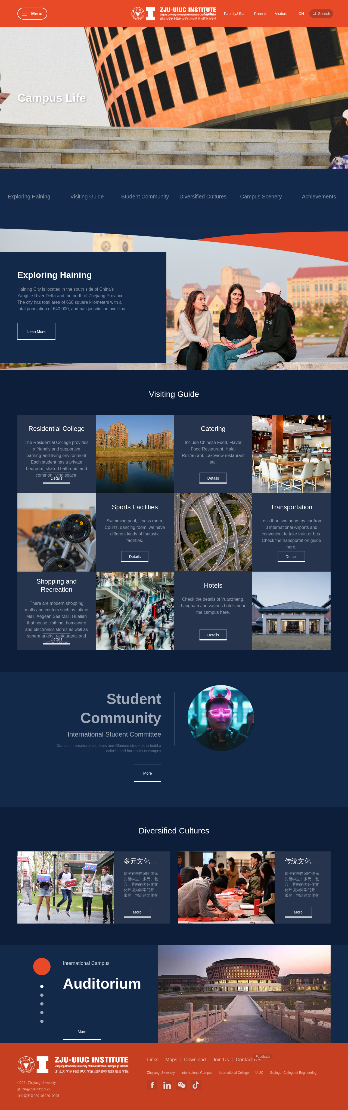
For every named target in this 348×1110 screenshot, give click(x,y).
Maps (171, 1059)
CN (301, 13)
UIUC (259, 1073)
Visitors (281, 13)
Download (195, 1059)
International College (234, 1073)
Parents (260, 13)
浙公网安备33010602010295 (38, 1096)
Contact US (248, 1059)
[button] (42, 986)
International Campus (196, 1073)
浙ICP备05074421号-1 (33, 1089)
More (147, 773)
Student (209, 13)
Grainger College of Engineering (293, 1073)
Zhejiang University (161, 1073)
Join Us (221, 1059)
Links (153, 1059)
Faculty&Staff (235, 13)
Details (57, 478)
